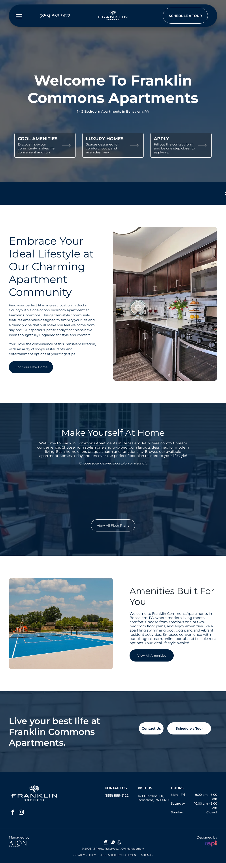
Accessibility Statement (119, 855)
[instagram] (21, 812)
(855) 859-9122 (117, 795)
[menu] (19, 16)
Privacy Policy (84, 855)
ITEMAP (148, 855)
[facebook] (13, 812)
